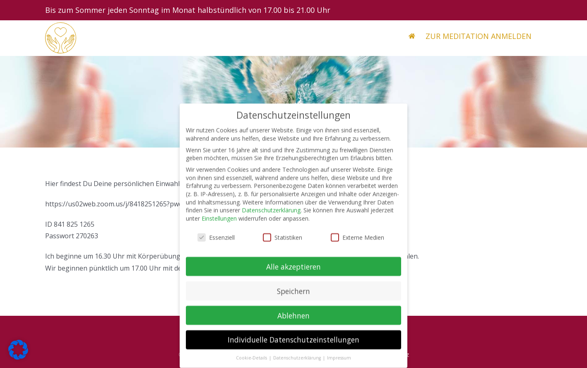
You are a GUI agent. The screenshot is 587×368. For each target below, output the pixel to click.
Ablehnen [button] (293, 319)
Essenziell (216, 241)
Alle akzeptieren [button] (293, 271)
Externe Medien (357, 241)
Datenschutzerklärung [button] (297, 362)
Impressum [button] (339, 362)
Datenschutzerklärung (271, 214)
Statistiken (282, 241)
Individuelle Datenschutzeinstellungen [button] (293, 344)
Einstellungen (219, 222)
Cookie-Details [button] (252, 362)
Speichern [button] (293, 295)
